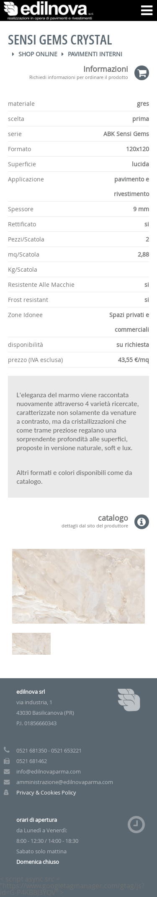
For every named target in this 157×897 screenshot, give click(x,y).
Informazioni (68, 72)
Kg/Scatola (22, 269)
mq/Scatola (23, 254)
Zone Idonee (25, 315)
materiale (21, 104)
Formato (19, 149)
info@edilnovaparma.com (48, 771)
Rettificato (22, 224)
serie (15, 134)
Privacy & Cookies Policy (46, 792)
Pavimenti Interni (95, 54)
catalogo (68, 521)
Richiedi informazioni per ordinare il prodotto (78, 76)
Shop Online (37, 54)
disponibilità (25, 345)
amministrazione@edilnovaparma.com (64, 782)
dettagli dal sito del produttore (95, 525)
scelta (16, 119)
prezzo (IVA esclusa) (35, 360)
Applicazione (26, 179)
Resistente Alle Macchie (41, 285)
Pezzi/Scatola (26, 239)
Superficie (22, 164)
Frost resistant (28, 300)
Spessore (20, 209)
